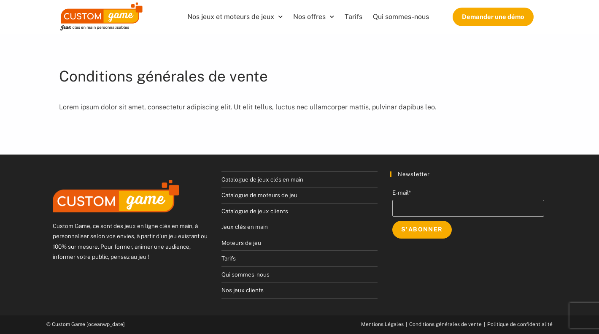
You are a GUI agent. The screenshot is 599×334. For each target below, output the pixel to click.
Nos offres (313, 16)
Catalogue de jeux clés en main (262, 179)
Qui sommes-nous (401, 17)
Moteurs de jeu (241, 242)
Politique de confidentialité (520, 324)
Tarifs (353, 17)
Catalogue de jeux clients (254, 211)
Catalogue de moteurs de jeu (259, 195)
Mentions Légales (382, 324)
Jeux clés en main (244, 226)
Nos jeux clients (242, 290)
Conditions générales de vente (445, 324)
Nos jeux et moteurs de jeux (235, 16)
